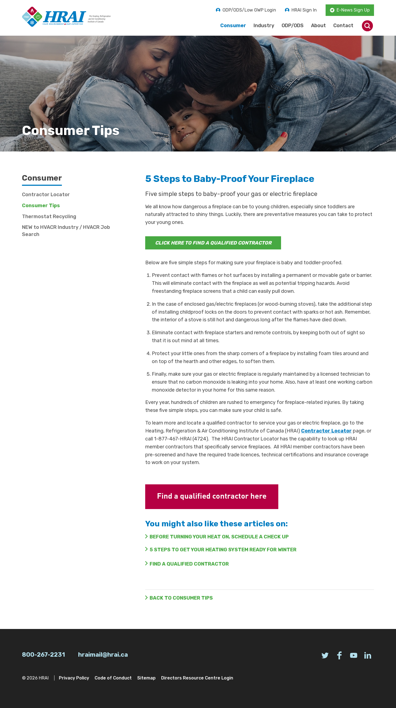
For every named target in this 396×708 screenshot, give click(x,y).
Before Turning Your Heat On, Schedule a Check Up (219, 537)
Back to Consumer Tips (181, 598)
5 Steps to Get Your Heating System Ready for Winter (223, 550)
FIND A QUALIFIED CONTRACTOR (189, 564)
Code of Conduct (113, 678)
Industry (264, 26)
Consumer (233, 26)
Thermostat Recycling (49, 216)
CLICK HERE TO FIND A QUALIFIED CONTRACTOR (213, 243)
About (318, 26)
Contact (343, 26)
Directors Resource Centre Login (197, 678)
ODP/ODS (293, 26)
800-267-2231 (43, 654)
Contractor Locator (326, 431)
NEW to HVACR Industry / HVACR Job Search (66, 230)
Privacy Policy (74, 678)
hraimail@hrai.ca (103, 654)
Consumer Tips (41, 206)
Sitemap (146, 678)
